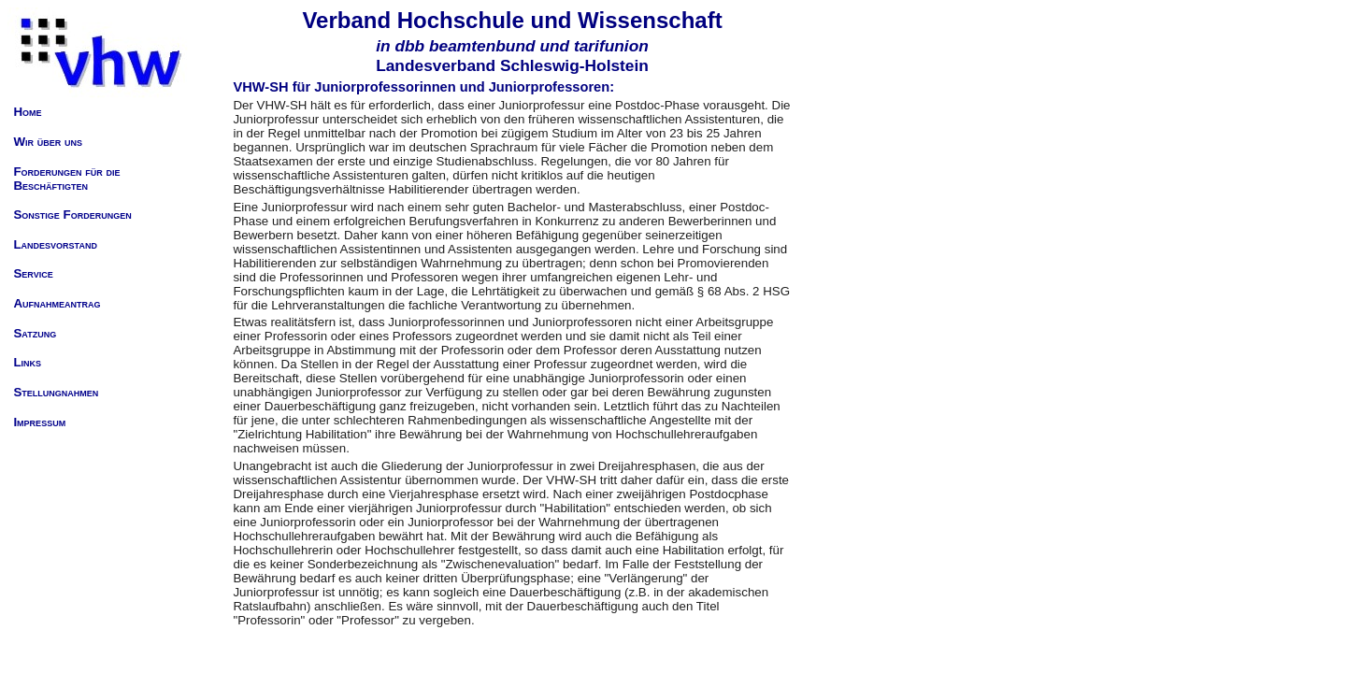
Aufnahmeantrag (56, 303)
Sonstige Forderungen (72, 215)
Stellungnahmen (55, 392)
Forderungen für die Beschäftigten (66, 179)
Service (32, 273)
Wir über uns (47, 142)
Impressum (39, 422)
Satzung (34, 333)
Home (27, 112)
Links (27, 362)
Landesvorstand (54, 244)
